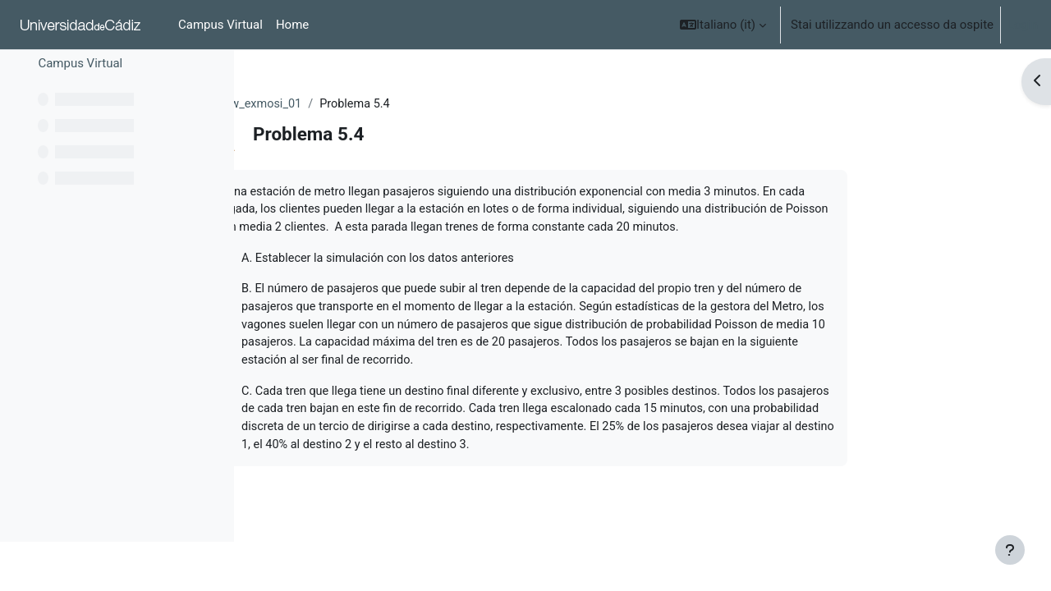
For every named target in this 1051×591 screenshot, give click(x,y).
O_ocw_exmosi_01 (359, 104)
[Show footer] (1010, 550)
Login (1022, 24)
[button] (723, 24)
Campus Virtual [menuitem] (220, 24)
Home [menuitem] (292, 24)
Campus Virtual (80, 112)
